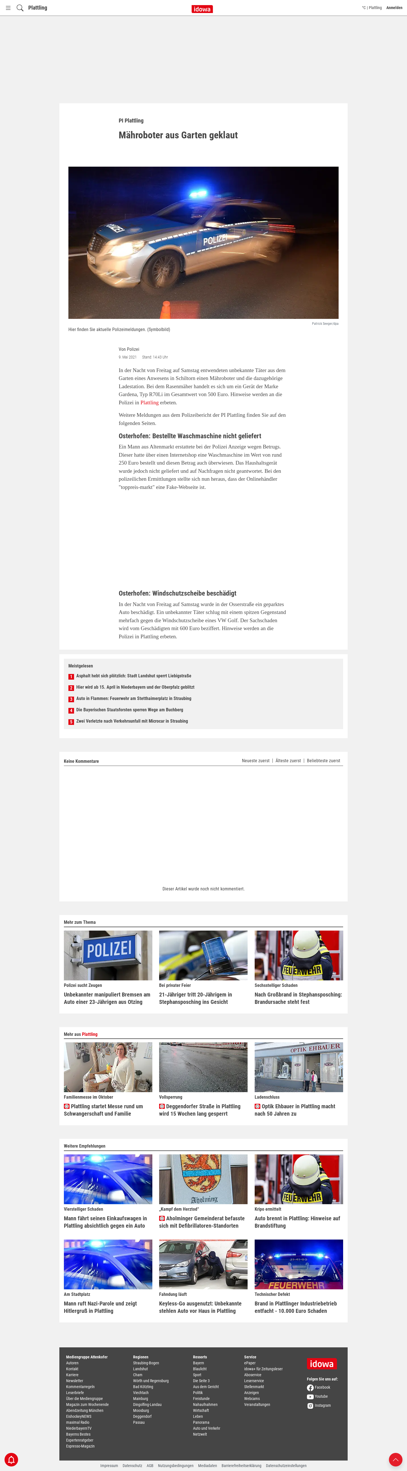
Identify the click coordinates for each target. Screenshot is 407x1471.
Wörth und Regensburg (151, 1380)
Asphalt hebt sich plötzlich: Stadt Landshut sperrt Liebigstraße (133, 675)
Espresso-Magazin (80, 1446)
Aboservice (252, 1375)
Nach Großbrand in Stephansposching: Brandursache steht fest (298, 998)
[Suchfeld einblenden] (20, 8)
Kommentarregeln (80, 1386)
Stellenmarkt (254, 1386)
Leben (198, 1416)
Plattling (37, 7)
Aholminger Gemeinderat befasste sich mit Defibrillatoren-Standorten (202, 1222)
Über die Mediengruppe (84, 1398)
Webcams (252, 1398)
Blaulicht (200, 1369)
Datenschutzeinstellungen (286, 1465)
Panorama (201, 1422)
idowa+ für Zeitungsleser (263, 1369)
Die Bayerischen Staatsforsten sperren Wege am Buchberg (129, 709)
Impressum (109, 1465)
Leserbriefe (75, 1392)
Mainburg (140, 1398)
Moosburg (141, 1410)
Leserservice (254, 1380)
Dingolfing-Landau (147, 1404)
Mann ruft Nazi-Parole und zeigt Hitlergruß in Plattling (100, 1307)
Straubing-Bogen (146, 1363)
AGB (150, 1465)
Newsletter (74, 1380)
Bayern (198, 1363)
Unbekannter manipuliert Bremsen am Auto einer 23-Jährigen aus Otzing (107, 998)
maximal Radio (77, 1422)
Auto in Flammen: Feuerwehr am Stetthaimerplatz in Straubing (133, 698)
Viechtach (141, 1392)
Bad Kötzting (143, 1386)
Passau (139, 1422)
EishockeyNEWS (78, 1416)
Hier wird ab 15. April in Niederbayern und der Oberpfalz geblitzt (135, 687)
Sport (197, 1375)
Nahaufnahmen (205, 1404)
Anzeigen (251, 1392)
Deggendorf (142, 1416)
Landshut (140, 1369)
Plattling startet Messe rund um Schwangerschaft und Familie (103, 1110)
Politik (198, 1392)
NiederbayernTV (79, 1428)
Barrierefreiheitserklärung (241, 1465)
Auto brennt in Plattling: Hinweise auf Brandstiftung (297, 1222)
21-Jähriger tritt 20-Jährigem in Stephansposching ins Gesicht (195, 998)
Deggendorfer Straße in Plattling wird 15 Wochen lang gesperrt (200, 1110)
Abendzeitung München (84, 1410)
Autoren (72, 1363)
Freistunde (201, 1398)
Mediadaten (207, 1465)
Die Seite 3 (201, 1380)
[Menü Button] (8, 8)
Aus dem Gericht (206, 1386)
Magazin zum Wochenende (87, 1404)
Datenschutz (132, 1465)
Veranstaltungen (257, 1404)
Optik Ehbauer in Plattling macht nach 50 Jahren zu (295, 1110)
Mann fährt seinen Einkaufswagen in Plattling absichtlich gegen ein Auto (105, 1222)
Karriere (72, 1375)
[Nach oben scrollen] (395, 1459)
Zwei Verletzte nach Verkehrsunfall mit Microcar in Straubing (132, 721)
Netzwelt (200, 1434)
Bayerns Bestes (78, 1434)
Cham (137, 1375)
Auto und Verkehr (206, 1428)
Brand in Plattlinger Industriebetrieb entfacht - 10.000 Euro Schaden (296, 1307)
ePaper (250, 1363)
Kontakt (72, 1369)
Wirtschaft (201, 1410)
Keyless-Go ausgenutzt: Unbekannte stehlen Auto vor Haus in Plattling (200, 1307)
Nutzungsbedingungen (176, 1465)
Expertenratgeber (79, 1440)
